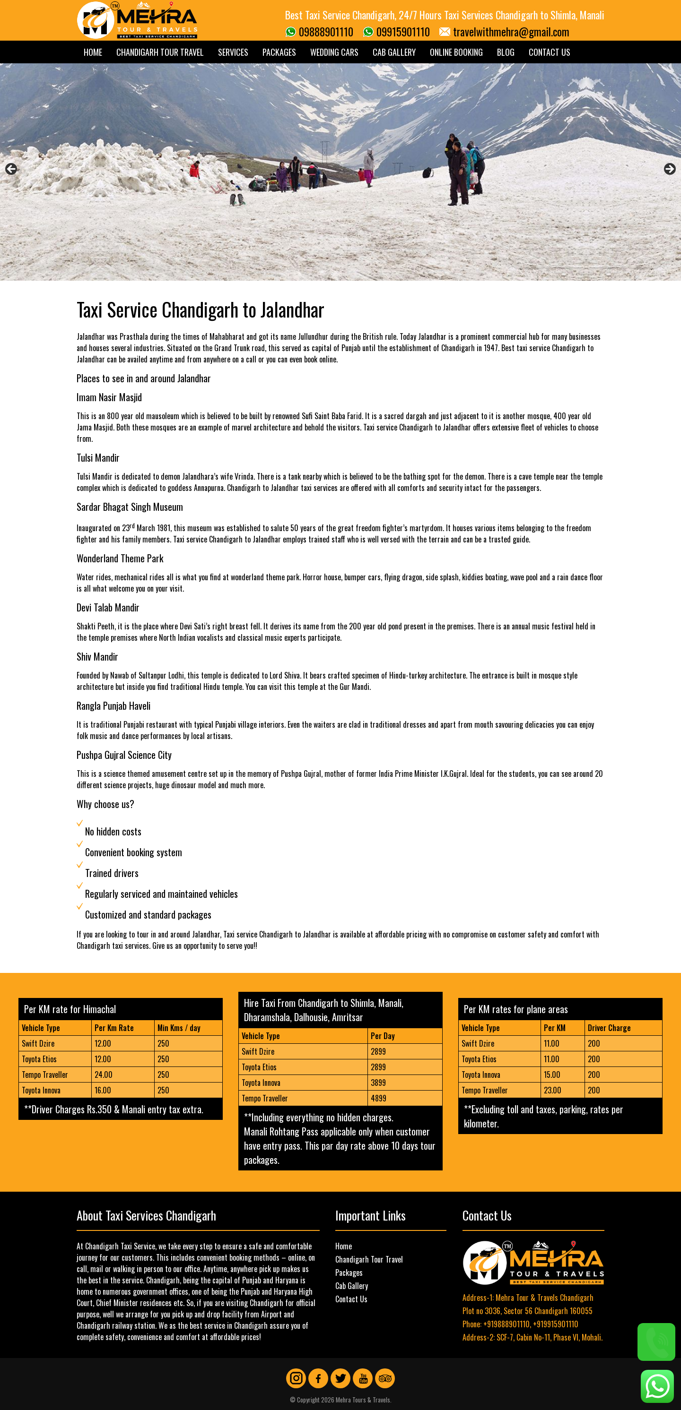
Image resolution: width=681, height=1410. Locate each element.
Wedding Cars (334, 52)
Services (233, 52)
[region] (340, 172)
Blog (506, 52)
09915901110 (403, 32)
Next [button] (669, 170)
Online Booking (456, 52)
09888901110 (326, 32)
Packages (279, 52)
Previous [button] (12, 170)
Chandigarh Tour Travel (160, 52)
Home (93, 52)
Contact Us (549, 52)
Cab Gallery (394, 52)
